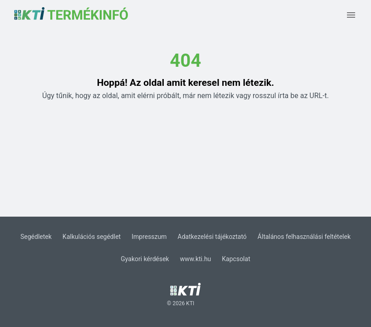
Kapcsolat (236, 259)
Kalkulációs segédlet (92, 236)
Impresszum (149, 236)
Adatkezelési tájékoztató (212, 236)
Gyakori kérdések (145, 259)
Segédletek (36, 236)
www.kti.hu (195, 259)
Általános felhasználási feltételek (304, 236)
